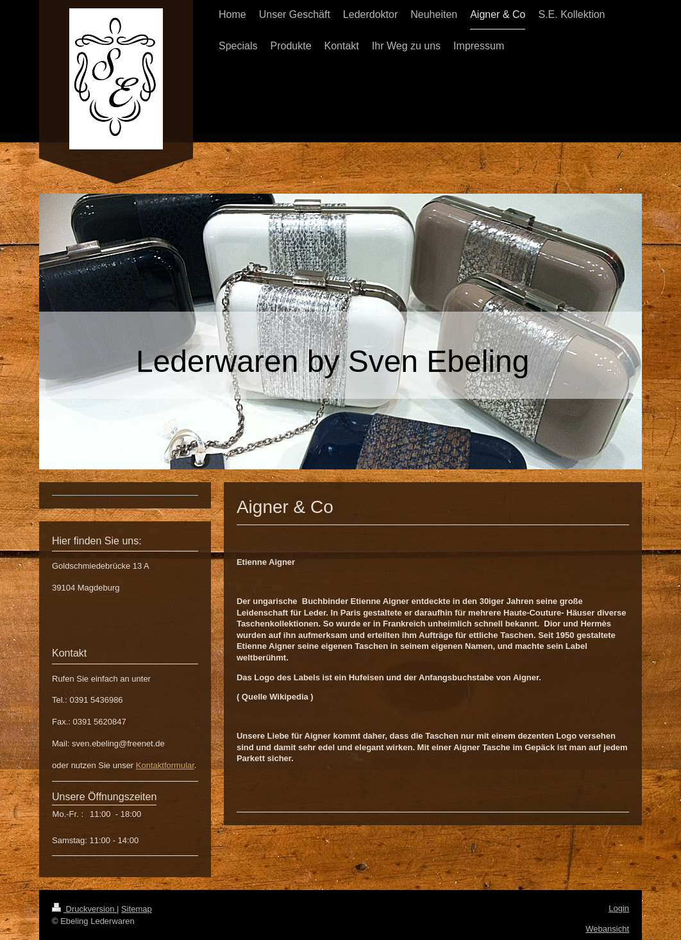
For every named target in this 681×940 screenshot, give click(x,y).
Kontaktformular (165, 765)
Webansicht (607, 929)
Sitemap (136, 909)
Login (619, 908)
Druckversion (84, 909)
